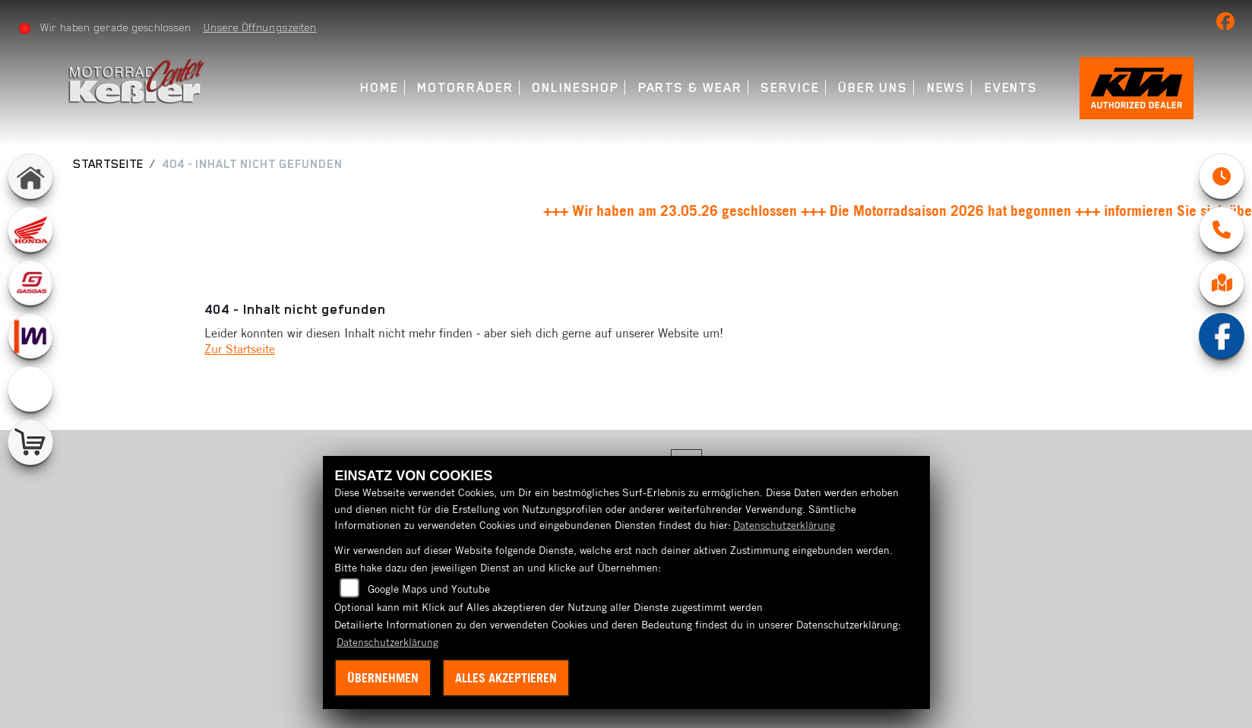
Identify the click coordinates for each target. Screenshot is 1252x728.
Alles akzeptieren (506, 677)
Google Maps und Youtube (429, 589)
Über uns (873, 88)
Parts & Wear (690, 88)
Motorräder (465, 88)
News (946, 88)
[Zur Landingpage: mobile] (30, 336)
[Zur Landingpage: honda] (30, 229)
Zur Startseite (239, 348)
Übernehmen (383, 677)
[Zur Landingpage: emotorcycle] (30, 389)
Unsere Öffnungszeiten (260, 27)
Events (1012, 88)
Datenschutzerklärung (784, 525)
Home (379, 88)
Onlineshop (575, 88)
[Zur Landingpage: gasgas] (30, 282)
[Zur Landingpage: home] (30, 176)
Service (789, 88)
